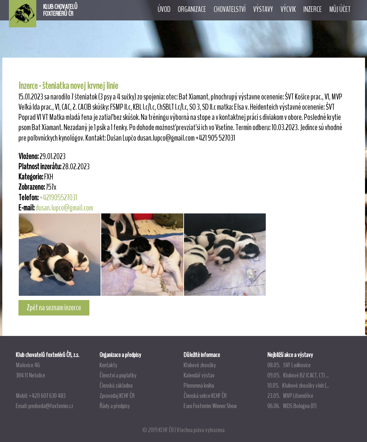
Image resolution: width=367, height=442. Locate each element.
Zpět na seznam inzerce (54, 307)
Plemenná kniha (199, 385)
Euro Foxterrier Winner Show (210, 405)
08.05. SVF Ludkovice (289, 365)
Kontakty (108, 365)
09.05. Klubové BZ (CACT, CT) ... (298, 375)
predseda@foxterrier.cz (50, 405)
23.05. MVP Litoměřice (290, 395)
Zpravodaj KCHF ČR (117, 395)
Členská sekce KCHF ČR (205, 395)
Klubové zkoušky (200, 365)
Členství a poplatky (118, 375)
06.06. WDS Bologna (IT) (292, 405)
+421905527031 (58, 197)
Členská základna (116, 385)
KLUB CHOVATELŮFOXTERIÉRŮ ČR (60, 10)
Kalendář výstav (199, 375)
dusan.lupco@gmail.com (64, 207)
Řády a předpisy (115, 405)
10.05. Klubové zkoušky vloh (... (298, 385)
